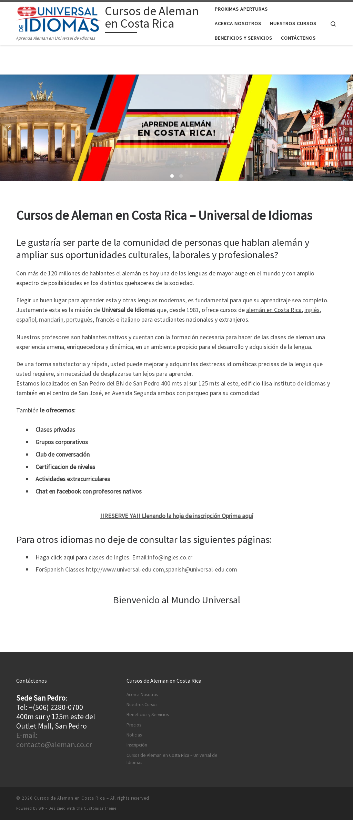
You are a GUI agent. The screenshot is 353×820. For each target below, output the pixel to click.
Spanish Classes (64, 569)
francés (105, 319)
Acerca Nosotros (142, 694)
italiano (130, 319)
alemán (255, 310)
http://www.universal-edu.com (125, 569)
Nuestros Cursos (142, 704)
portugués (79, 319)
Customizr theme (100, 808)
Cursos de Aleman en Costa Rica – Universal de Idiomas (172, 758)
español (26, 319)
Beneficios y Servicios (148, 715)
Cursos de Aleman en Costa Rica (69, 798)
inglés (312, 310)
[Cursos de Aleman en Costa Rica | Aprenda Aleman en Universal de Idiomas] (59, 18)
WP (41, 808)
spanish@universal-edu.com (201, 569)
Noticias (134, 735)
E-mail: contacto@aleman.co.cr (54, 740)
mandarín (51, 319)
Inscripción (137, 745)
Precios (134, 725)
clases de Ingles (108, 557)
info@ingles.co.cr (170, 557)
